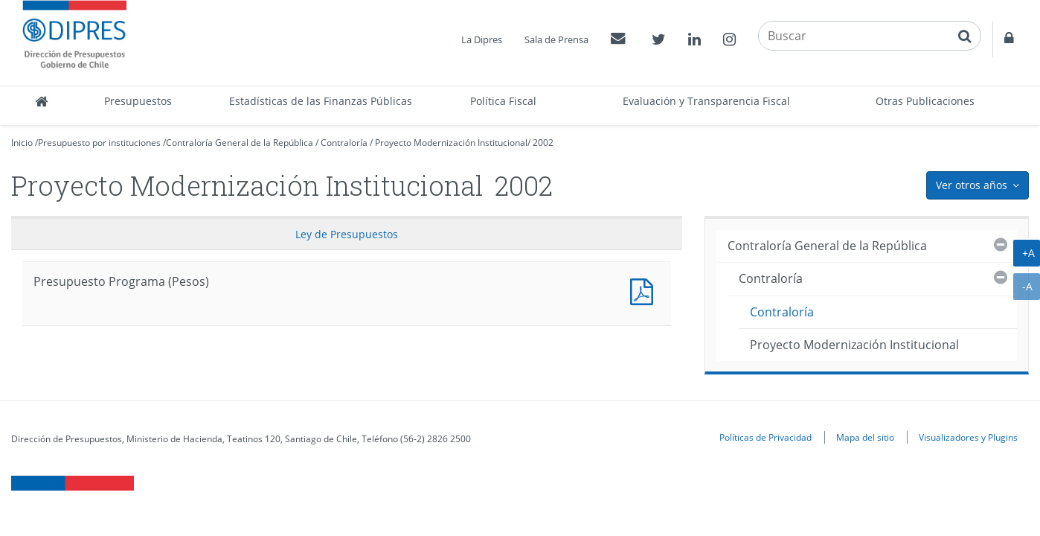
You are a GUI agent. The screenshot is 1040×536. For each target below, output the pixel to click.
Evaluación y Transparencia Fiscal (706, 101)
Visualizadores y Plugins (968, 437)
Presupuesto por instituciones (99, 142)
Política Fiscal (503, 101)
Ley (346, 234)
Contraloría (344, 142)
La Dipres (481, 39)
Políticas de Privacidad (765, 437)
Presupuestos (138, 101)
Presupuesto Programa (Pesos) (645, 290)
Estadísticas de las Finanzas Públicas (320, 101)
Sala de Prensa (556, 39)
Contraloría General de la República (239, 142)
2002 (543, 142)
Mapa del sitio (865, 437)
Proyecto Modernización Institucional (451, 142)
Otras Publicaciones (925, 101)
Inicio (22, 142)
